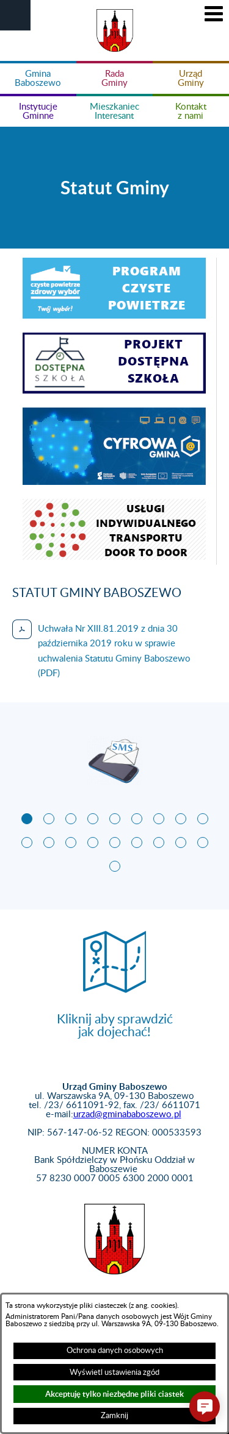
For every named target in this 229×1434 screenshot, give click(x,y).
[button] (15, 15)
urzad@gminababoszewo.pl (127, 1114)
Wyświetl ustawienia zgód (114, 1372)
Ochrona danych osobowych (115, 1350)
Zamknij (114, 1415)
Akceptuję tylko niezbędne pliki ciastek (114, 1394)
